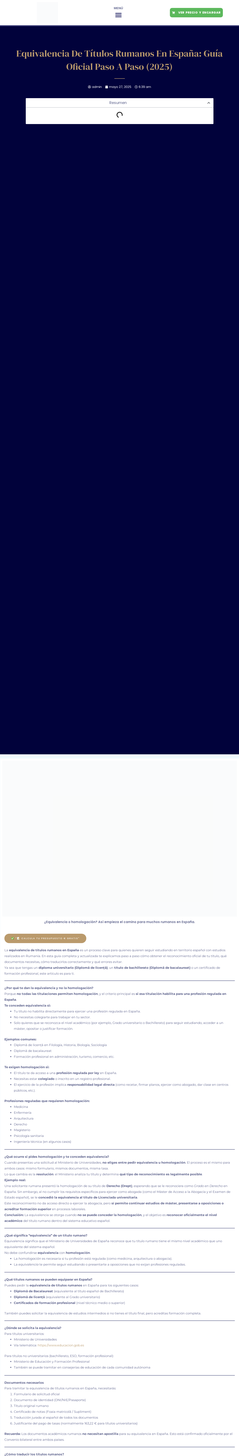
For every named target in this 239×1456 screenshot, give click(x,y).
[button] (118, 15)
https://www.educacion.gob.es (61, 1345)
